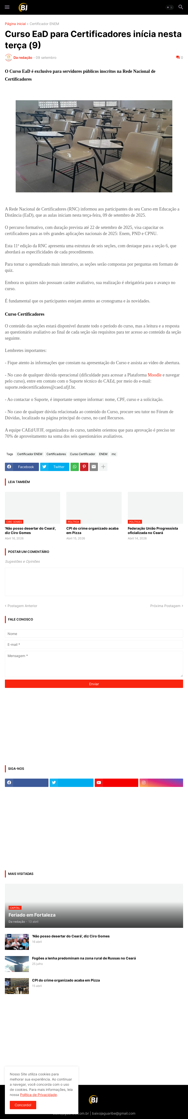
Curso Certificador (82, 454)
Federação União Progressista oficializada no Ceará (153, 530)
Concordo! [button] (23, 1105)
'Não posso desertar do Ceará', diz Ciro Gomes (30, 530)
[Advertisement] (41, 726)
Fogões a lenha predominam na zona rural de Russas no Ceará (84, 958)
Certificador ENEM (44, 24)
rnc (114, 454)
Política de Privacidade (38, 1095)
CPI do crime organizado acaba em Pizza (92, 530)
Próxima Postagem (165, 606)
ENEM (103, 454)
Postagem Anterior (22, 606)
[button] (6, 7)
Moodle (155, 375)
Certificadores (56, 454)
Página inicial (15, 24)
